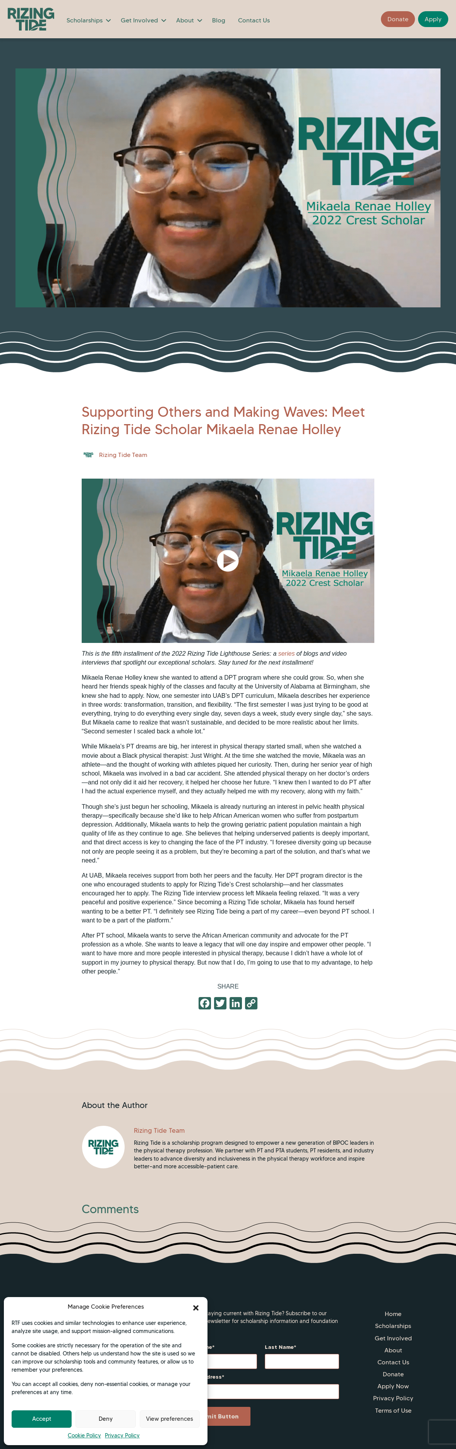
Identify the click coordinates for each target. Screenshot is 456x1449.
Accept (41, 1418)
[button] (196, 1307)
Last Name (279, 1346)
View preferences (169, 1418)
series (286, 653)
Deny (106, 1418)
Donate (393, 1374)
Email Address (202, 1376)
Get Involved (139, 20)
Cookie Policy (84, 1435)
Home (393, 1314)
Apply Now (393, 1386)
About (185, 20)
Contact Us (254, 20)
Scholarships (85, 20)
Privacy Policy (122, 1435)
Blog (218, 20)
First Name (197, 1346)
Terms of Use (393, 1410)
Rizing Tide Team (123, 455)
